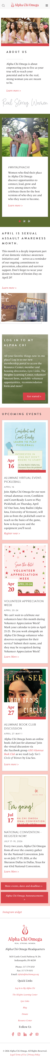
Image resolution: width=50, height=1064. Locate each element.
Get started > (34, 396)
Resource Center (25, 1020)
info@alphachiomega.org (28, 974)
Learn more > (13, 90)
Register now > (12, 533)
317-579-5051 (27, 970)
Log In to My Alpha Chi (25, 988)
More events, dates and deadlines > (23, 886)
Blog (25, 1007)
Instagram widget (12, 912)
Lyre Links (25, 1001)
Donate (25, 1014)
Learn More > (11, 656)
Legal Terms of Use (18, 1054)
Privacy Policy (34, 1054)
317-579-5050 (29, 967)
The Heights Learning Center (25, 994)
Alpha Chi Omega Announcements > (24, 897)
